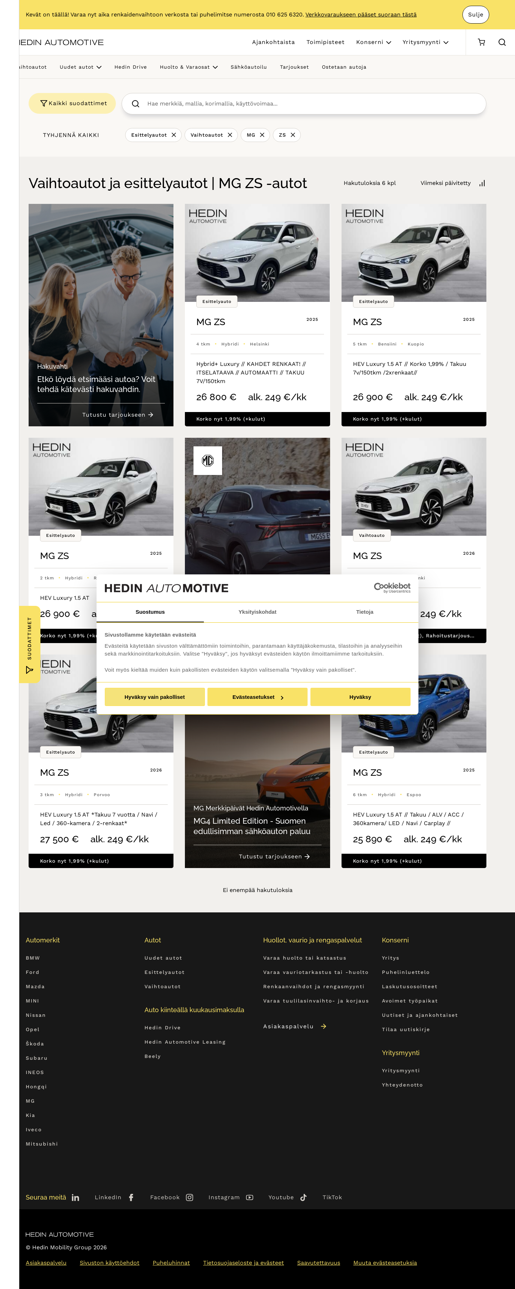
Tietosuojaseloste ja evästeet (243, 1262)
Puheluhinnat (171, 1262)
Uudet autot (77, 67)
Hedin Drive (130, 67)
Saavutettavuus (318, 1262)
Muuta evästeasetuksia (385, 1262)
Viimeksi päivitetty (446, 183)
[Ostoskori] (481, 42)
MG (251, 135)
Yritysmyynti (422, 42)
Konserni (369, 42)
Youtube (281, 1197)
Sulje (475, 14)
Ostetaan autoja (344, 67)
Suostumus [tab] (150, 611)
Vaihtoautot (30, 67)
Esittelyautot (149, 135)
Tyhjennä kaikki (71, 135)
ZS (282, 135)
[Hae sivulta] (502, 42)
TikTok (332, 1197)
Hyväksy (360, 697)
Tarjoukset (294, 67)
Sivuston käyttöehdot (109, 1262)
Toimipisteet (325, 42)
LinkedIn (108, 1197)
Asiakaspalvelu (295, 1026)
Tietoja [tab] (364, 611)
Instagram (224, 1197)
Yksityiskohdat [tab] (257, 611)
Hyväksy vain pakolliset (154, 697)
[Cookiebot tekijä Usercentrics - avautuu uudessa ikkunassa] (379, 588)
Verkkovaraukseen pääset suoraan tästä (361, 14)
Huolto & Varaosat (185, 67)
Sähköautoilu (249, 67)
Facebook (165, 1197)
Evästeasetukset (257, 697)
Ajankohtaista (273, 42)
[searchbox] (312, 103)
